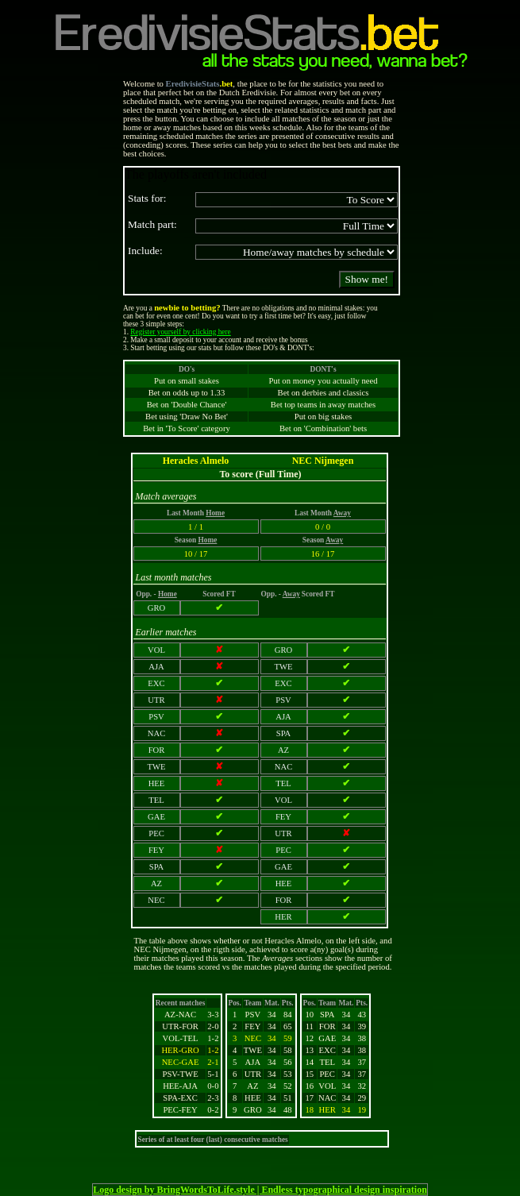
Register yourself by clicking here (180, 332)
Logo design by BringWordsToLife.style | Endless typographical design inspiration (260, 1189)
